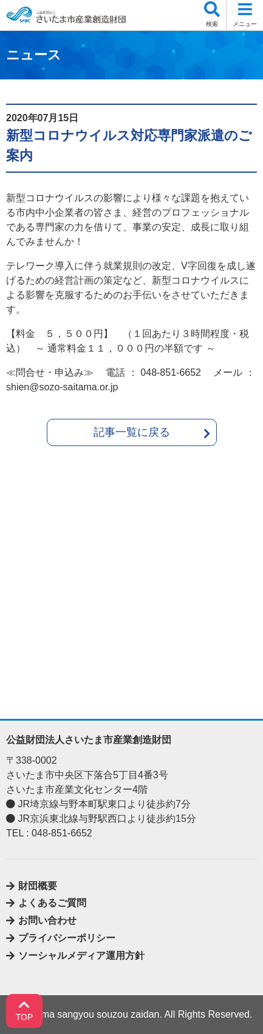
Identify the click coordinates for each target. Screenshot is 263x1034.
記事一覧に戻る (132, 432)
